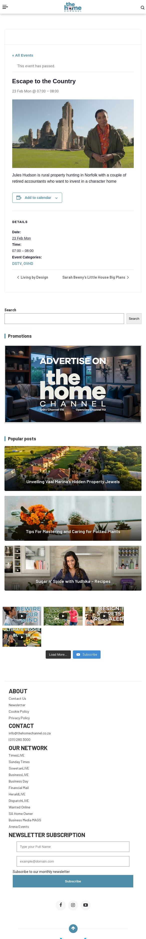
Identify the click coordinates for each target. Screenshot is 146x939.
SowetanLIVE (19, 747)
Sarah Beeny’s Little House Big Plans (94, 277)
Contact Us (17, 677)
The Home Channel (84, 928)
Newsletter (17, 684)
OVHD (28, 263)
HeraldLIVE (17, 773)
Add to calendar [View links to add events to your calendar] (38, 198)
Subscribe (73, 860)
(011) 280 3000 (19, 718)
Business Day (18, 760)
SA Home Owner (21, 792)
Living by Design (34, 277)
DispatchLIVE (19, 779)
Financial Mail (19, 766)
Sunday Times (19, 740)
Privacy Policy (19, 697)
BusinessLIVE (19, 753)
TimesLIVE (16, 734)
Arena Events (19, 805)
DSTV (17, 263)
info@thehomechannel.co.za (30, 712)
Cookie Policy (19, 690)
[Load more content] (58, 633)
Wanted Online (19, 786)
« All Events (22, 55)
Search (10, 310)
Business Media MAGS (25, 799)
